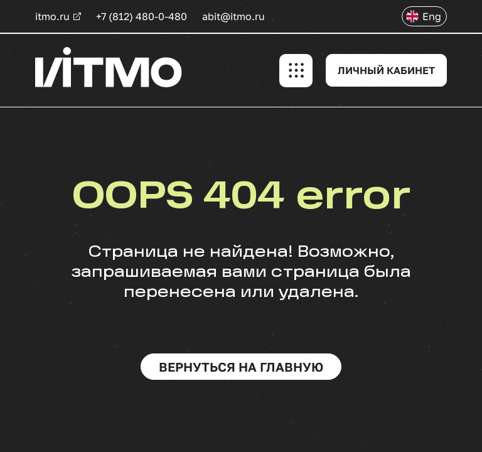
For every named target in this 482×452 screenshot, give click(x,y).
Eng (431, 16)
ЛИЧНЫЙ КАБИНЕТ (386, 70)
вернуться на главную (241, 366)
